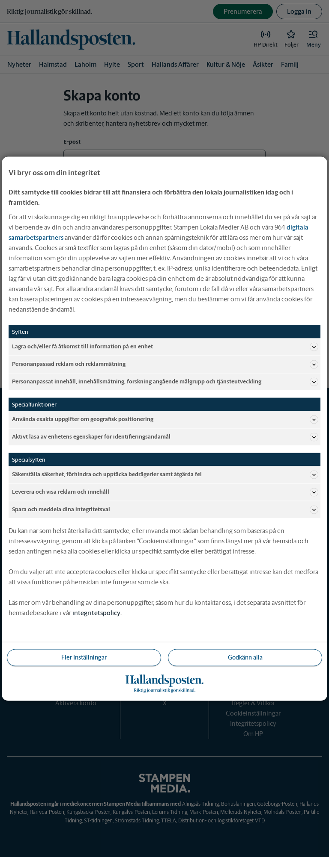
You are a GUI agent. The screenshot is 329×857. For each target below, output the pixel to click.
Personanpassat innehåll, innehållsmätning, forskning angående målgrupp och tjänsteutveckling (165, 381)
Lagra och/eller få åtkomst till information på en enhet (165, 346)
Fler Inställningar (84, 657)
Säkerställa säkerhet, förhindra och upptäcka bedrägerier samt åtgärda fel (165, 474)
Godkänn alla (245, 657)
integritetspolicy (96, 612)
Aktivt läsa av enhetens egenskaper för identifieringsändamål (165, 437)
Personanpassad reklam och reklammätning (165, 364)
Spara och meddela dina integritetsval (165, 509)
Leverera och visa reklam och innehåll (165, 492)
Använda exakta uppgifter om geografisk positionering (165, 419)
